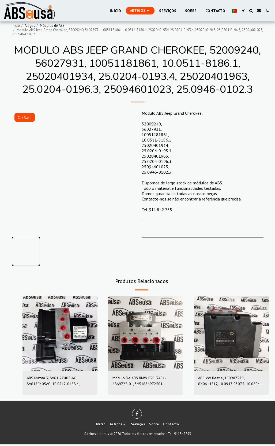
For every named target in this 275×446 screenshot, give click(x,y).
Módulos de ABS (52, 25)
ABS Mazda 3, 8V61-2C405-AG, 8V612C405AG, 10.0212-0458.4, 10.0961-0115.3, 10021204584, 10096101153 (56, 382)
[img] (59, 333)
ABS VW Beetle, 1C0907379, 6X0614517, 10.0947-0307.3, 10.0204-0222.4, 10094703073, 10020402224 (227, 382)
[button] (243, 11)
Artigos (30, 25)
